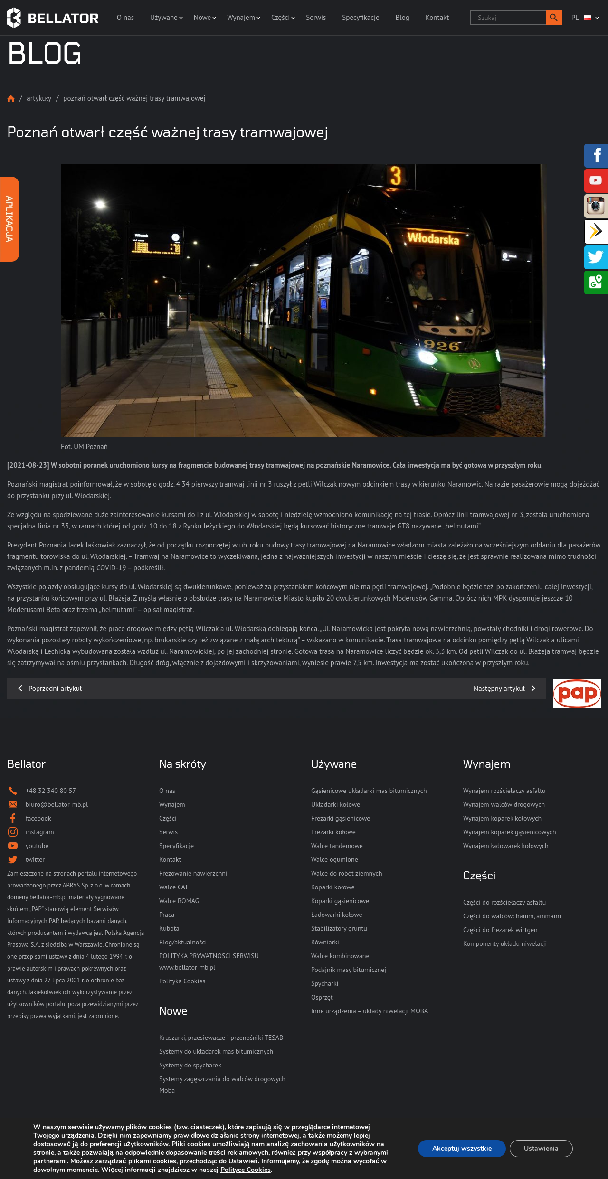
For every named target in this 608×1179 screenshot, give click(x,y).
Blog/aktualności (183, 942)
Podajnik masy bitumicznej (348, 969)
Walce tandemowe (337, 845)
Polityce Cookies (245, 1169)
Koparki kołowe (333, 887)
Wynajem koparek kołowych (502, 818)
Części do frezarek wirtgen (500, 929)
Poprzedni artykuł (55, 688)
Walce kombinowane (340, 956)
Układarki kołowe (335, 804)
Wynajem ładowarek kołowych (506, 845)
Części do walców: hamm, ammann (512, 916)
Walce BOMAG (179, 900)
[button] (554, 17)
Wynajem (241, 17)
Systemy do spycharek (190, 1065)
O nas (125, 17)
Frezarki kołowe (333, 832)
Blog (402, 17)
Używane (164, 17)
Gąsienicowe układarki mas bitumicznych (369, 790)
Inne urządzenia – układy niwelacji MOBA (369, 1011)
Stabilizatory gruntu (339, 928)
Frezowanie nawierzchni (193, 873)
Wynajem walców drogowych (504, 804)
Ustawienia (541, 1148)
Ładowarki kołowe (336, 914)
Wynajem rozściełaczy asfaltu (504, 790)
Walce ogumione (334, 859)
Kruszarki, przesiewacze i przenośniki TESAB (221, 1037)
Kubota (169, 928)
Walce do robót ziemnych (346, 873)
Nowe (202, 17)
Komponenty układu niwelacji (505, 943)
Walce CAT (174, 887)
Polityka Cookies (182, 981)
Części (280, 17)
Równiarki (325, 942)
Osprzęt (322, 997)
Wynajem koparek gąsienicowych (509, 832)
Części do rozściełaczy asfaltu (504, 902)
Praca (166, 914)
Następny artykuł (499, 688)
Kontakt (437, 17)
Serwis (316, 17)
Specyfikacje (360, 17)
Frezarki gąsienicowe (340, 818)
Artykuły (39, 98)
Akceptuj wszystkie (462, 1148)
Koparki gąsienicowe (340, 900)
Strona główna (11, 98)
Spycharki (324, 983)
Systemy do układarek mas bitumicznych (216, 1051)
